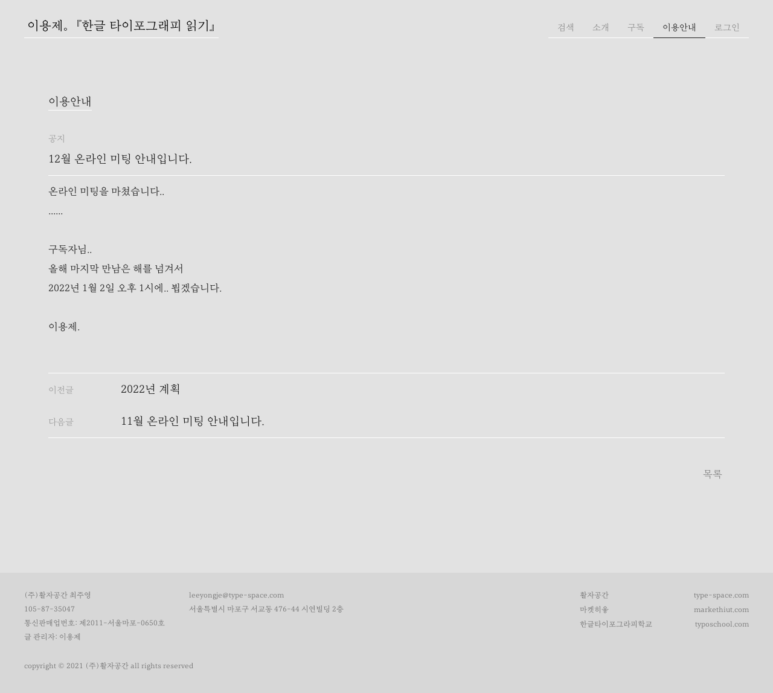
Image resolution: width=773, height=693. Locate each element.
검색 (565, 27)
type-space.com (721, 595)
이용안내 (679, 27)
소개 (600, 27)
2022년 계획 (151, 389)
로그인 (727, 27)
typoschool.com (722, 624)
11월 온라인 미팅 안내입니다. (193, 421)
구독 (635, 27)
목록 (712, 474)
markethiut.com (721, 609)
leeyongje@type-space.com (236, 595)
